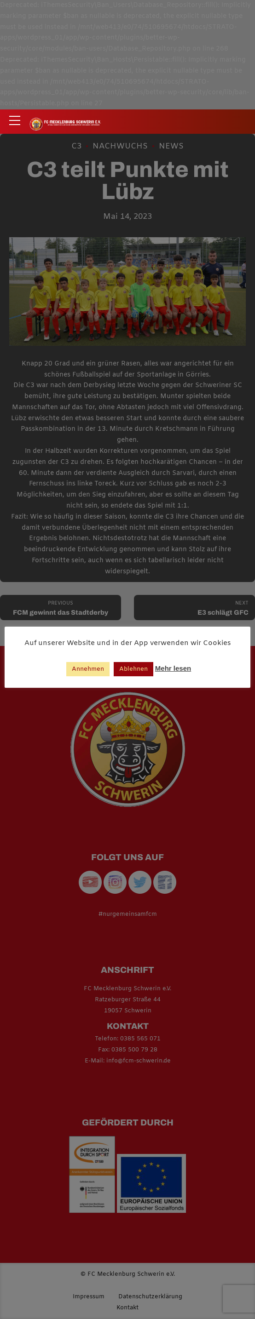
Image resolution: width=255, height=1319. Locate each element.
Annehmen (88, 669)
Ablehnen (133, 669)
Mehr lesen (173, 668)
